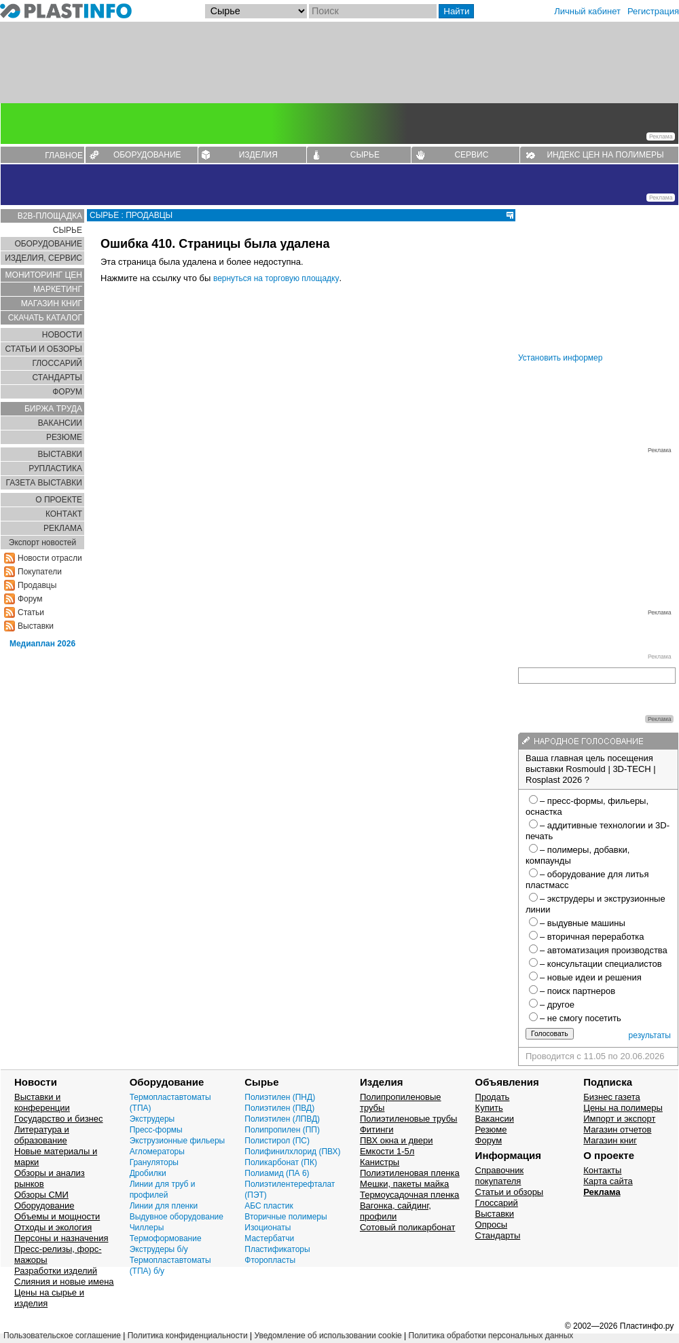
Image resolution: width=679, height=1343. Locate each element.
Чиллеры (147, 1227)
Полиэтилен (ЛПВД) (282, 1119)
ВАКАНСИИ (60, 423)
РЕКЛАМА (62, 528)
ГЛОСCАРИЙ (57, 363)
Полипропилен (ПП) (282, 1130)
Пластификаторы (277, 1249)
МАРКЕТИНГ (57, 289)
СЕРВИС (471, 155)
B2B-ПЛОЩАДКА (50, 216)
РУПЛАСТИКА (55, 468)
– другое (557, 1004)
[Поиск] (373, 11)
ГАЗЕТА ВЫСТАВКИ (43, 482)
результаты (650, 1035)
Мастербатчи (269, 1238)
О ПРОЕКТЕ (58, 499)
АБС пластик (268, 1206)
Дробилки (148, 1173)
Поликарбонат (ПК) (280, 1162)
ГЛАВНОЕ (64, 155)
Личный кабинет (587, 11)
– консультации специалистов (601, 964)
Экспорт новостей (42, 542)
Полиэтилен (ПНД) (279, 1097)
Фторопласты (269, 1260)
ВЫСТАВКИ (60, 454)
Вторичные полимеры (285, 1216)
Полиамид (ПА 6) (276, 1173)
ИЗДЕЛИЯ (258, 155)
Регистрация (653, 11)
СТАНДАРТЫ (57, 377)
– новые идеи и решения (591, 977)
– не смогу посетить (580, 1018)
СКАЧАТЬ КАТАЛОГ (45, 318)
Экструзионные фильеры (177, 1140)
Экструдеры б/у (159, 1249)
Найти (456, 11)
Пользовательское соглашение (62, 1335)
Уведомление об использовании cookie (327, 1335)
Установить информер (560, 358)
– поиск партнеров (577, 991)
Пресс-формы (156, 1130)
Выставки (36, 626)
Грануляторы (154, 1162)
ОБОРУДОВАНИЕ (147, 155)
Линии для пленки (164, 1206)
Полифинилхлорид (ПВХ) (292, 1151)
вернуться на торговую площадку (276, 278)
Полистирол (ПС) (277, 1140)
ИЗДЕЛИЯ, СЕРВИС (43, 258)
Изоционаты (267, 1227)
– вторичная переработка (592, 937)
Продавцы (37, 585)
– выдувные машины (582, 923)
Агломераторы (157, 1151)
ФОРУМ (67, 392)
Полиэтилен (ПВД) (279, 1108)
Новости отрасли (50, 558)
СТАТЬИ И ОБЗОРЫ (43, 349)
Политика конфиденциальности (188, 1335)
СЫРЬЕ (365, 155)
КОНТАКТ (63, 514)
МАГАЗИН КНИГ (51, 303)
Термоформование (166, 1238)
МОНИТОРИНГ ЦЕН (43, 275)
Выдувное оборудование (176, 1216)
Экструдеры (152, 1119)
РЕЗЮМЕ (64, 437)
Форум (30, 599)
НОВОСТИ (62, 334)
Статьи (31, 612)
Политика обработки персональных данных (491, 1335)
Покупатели (40, 571)
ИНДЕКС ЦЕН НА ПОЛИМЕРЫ (605, 155)
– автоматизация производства (603, 950)
